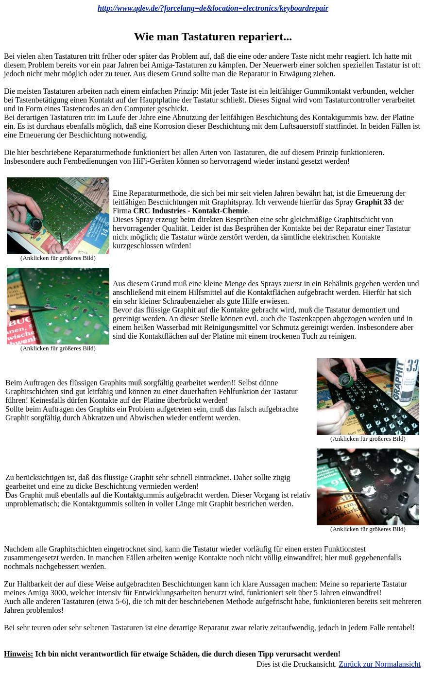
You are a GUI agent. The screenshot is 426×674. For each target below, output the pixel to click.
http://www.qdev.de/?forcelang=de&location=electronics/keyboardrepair (213, 8)
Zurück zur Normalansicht (380, 664)
